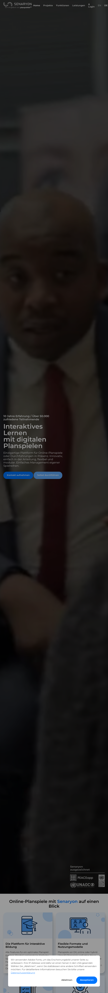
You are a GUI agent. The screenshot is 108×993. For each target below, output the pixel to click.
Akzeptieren (87, 980)
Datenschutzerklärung (23, 972)
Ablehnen (66, 980)
